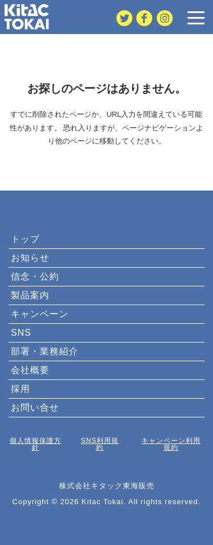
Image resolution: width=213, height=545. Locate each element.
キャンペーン (40, 314)
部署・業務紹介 (44, 351)
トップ (25, 239)
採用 (20, 389)
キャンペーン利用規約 (171, 444)
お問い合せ (35, 407)
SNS (21, 332)
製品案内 (30, 295)
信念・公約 (35, 276)
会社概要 (30, 370)
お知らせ (30, 258)
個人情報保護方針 (35, 444)
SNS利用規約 (100, 444)
